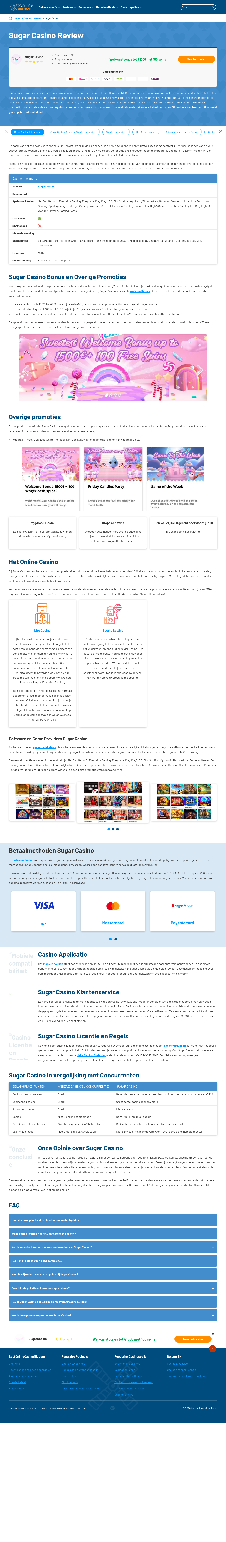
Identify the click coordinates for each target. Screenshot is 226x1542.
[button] (108, 829)
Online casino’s (48, 7)
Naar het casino (196, 59)
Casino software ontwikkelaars (133, 1382)
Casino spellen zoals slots (130, 1388)
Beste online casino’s (127, 1363)
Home (17, 18)
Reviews (68, 7)
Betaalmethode (105, 7)
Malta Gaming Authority (91, 1055)
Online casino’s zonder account (81, 1369)
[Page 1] (110, 939)
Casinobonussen (124, 1369)
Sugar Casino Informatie (27, 131)
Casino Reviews (32, 18)
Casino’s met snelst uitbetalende (82, 1388)
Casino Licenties (177, 1363)
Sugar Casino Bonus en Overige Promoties (73, 131)
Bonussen (84, 7)
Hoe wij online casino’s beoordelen (30, 1369)
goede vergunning (175, 1045)
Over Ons (14, 1363)
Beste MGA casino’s (73, 1363)
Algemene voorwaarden (23, 1375)
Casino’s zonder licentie (181, 1369)
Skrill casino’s (70, 1382)
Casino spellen (130, 7)
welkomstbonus (140, 291)
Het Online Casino (145, 131)
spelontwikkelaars (44, 747)
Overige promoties (116, 131)
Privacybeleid (17, 1388)
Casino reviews (123, 1394)
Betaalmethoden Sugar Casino (181, 131)
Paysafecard (182, 922)
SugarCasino (46, 186)
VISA (43, 923)
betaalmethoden (23, 860)
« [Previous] (6, 131)
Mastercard (113, 922)
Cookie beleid (17, 1382)
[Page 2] (115, 939)
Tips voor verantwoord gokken (186, 1375)
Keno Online (69, 1375)
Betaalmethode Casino (128, 1375)
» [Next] (220, 131)
